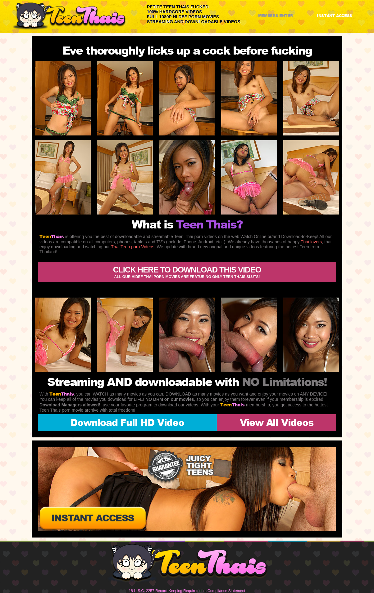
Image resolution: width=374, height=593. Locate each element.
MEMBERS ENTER (275, 15)
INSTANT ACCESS (334, 15)
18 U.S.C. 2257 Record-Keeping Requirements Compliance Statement (187, 591)
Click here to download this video (187, 272)
